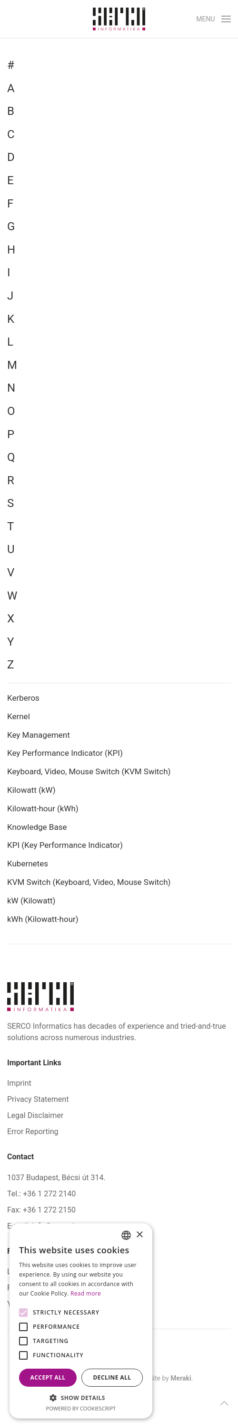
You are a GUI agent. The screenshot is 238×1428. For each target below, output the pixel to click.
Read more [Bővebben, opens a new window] (85, 1293)
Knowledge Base (37, 827)
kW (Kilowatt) (32, 900)
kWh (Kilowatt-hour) (43, 919)
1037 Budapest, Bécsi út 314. (56, 1177)
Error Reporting (33, 1131)
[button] (213, 19)
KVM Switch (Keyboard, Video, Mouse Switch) (89, 882)
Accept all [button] (48, 1377)
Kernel (18, 716)
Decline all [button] (112, 1377)
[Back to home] (119, 19)
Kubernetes (27, 863)
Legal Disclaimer (35, 1115)
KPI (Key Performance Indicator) (65, 845)
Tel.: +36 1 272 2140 (41, 1193)
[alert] (81, 1321)
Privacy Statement (38, 1099)
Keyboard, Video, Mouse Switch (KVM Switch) (89, 771)
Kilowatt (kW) (32, 790)
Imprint (19, 1083)
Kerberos (23, 698)
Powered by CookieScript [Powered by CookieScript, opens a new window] (81, 1408)
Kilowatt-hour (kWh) (43, 808)
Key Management (38, 735)
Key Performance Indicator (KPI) (65, 753)
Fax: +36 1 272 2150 (41, 1209)
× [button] (139, 1235)
